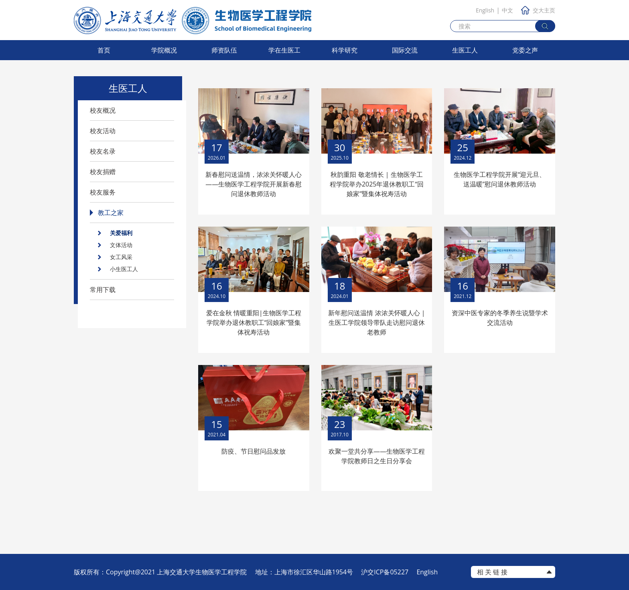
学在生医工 (284, 50)
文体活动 (121, 245)
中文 (507, 10)
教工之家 (111, 212)
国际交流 (405, 50)
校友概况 (103, 110)
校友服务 (103, 192)
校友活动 (103, 130)
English (485, 10)
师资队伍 (224, 50)
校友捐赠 (103, 171)
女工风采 (121, 257)
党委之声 (525, 50)
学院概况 (164, 50)
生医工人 (465, 50)
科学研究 (344, 50)
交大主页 (538, 10)
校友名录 (103, 151)
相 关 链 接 (492, 572)
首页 (103, 50)
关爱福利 (121, 233)
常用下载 (103, 289)
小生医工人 (124, 269)
